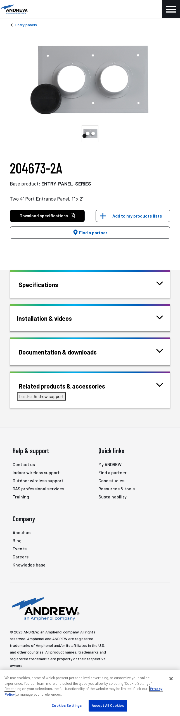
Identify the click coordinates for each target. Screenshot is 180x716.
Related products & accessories (69, 386)
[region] (90, 693)
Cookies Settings (67, 705)
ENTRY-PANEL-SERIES (66, 183)
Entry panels (26, 24)
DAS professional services (38, 488)
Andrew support (41, 396)
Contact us (24, 464)
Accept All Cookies (108, 705)
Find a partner (90, 232)
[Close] (171, 678)
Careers (21, 556)
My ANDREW (110, 464)
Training (21, 496)
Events (20, 548)
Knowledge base (29, 564)
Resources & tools (116, 488)
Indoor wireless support (36, 472)
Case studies (111, 480)
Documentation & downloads (65, 352)
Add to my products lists (137, 215)
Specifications (45, 284)
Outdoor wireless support (38, 480)
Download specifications (47, 215)
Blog (17, 540)
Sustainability (112, 496)
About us (21, 532)
